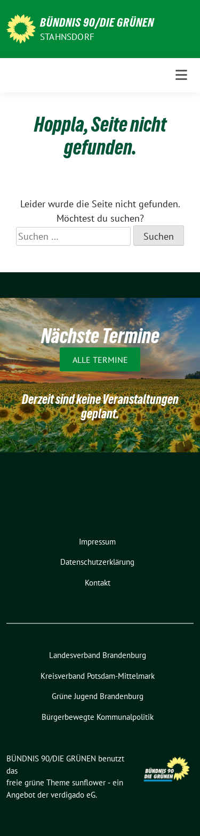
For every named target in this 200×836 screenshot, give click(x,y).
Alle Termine (100, 359)
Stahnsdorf (67, 37)
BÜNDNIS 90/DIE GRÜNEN (97, 22)
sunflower (89, 782)
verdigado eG (73, 795)
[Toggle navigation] (181, 75)
